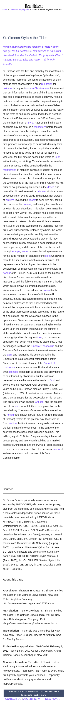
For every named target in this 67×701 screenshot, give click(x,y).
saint (48, 255)
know (47, 290)
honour (7, 273)
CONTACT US (13, 698)
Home (4, 10)
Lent (57, 157)
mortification (9, 169)
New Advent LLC (35, 691)
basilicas (13, 423)
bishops (13, 371)
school (56, 449)
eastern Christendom (37, 88)
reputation (46, 84)
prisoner (41, 191)
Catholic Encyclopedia (19, 10)
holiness (7, 88)
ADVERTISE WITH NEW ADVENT (42, 698)
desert (50, 187)
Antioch (39, 401)
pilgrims (10, 200)
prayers (27, 204)
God (52, 380)
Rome (25, 251)
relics (18, 406)
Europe (16, 251)
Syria (31, 122)
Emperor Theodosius (42, 346)
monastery (40, 126)
